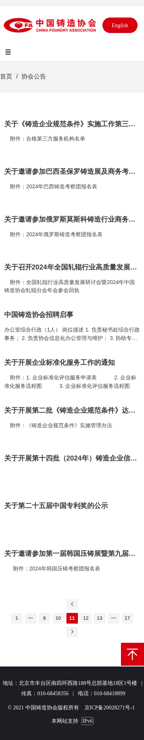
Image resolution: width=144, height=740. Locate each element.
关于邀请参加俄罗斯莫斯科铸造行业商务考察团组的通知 (72, 219)
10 (58, 618)
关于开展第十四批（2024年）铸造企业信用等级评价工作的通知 (72, 458)
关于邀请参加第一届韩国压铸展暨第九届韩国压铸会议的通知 (72, 553)
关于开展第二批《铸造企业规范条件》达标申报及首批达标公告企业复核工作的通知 (72, 410)
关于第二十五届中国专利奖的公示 (56, 506)
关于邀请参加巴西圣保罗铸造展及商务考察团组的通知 (72, 171)
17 (127, 618)
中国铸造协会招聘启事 (38, 315)
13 (99, 618)
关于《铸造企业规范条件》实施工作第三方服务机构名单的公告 (72, 124)
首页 (6, 76)
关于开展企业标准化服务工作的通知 (59, 362)
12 (85, 618)
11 (71, 618)
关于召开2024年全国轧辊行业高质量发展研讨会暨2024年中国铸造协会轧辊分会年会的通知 (72, 267)
